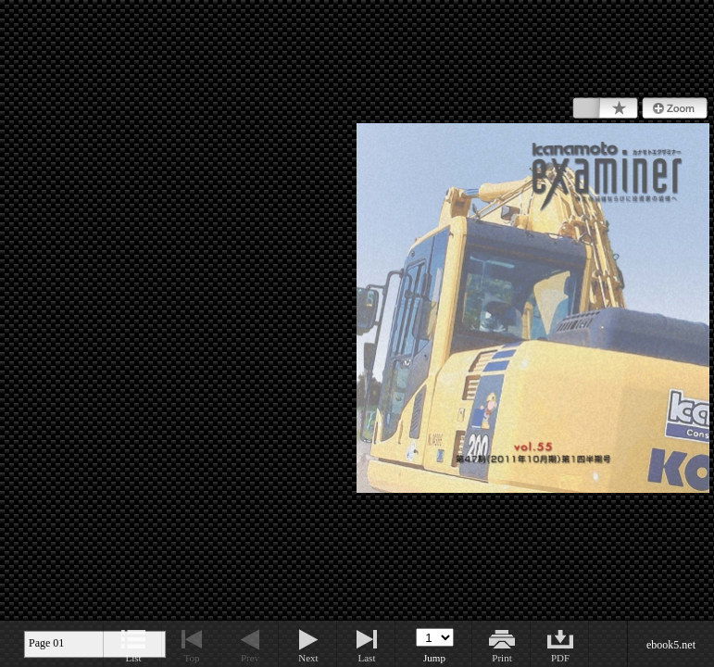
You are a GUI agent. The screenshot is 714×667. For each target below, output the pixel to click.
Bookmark (605, 108)
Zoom (674, 108)
